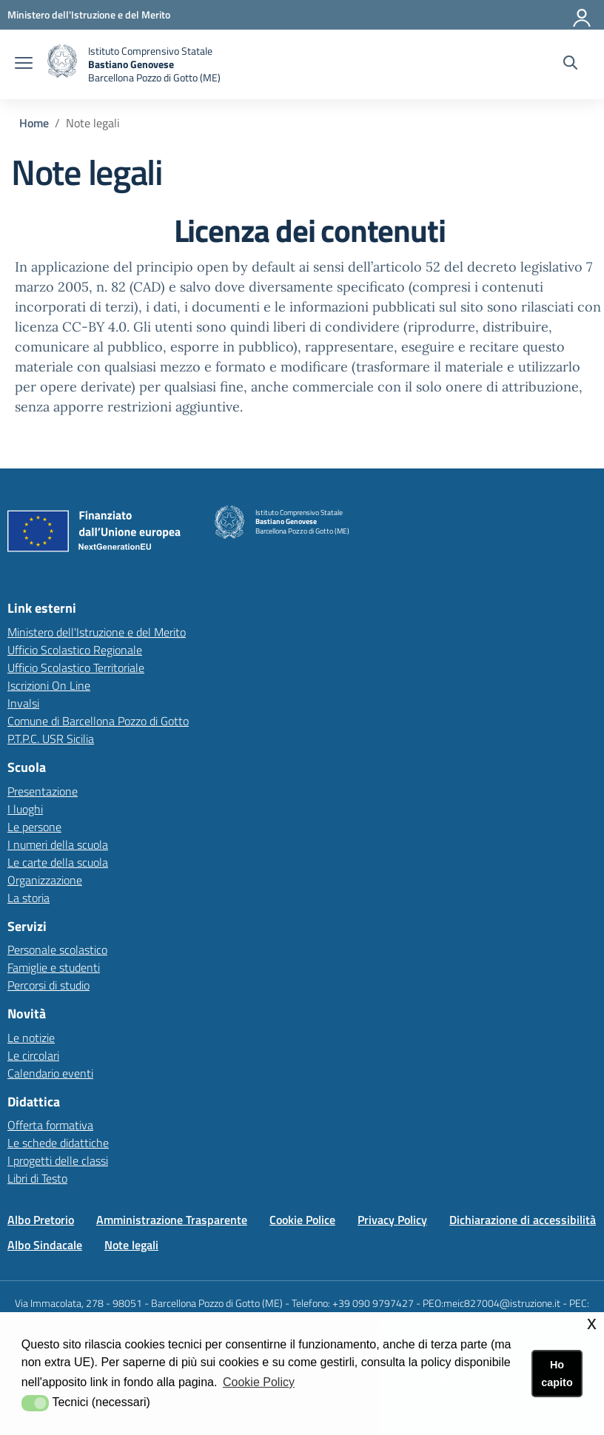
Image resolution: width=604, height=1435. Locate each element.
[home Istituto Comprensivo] (134, 64)
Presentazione (42, 791)
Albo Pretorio (40, 1220)
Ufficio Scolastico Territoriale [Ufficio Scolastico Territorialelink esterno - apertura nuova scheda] (75, 667)
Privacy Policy (392, 1220)
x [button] (592, 1323)
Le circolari (33, 1055)
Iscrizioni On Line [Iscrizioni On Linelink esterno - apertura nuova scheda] (48, 685)
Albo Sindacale (44, 1245)
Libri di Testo (37, 1178)
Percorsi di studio (48, 985)
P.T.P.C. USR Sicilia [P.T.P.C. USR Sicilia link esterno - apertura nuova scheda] (50, 738)
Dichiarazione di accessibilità (522, 1220)
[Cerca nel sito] (570, 64)
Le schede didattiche (58, 1143)
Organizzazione (44, 880)
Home (34, 123)
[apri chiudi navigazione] (24, 64)
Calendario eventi (50, 1073)
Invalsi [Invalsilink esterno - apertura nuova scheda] (23, 703)
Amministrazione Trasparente (171, 1220)
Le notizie (31, 1037)
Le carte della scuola (57, 862)
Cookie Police (302, 1220)
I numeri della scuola (57, 844)
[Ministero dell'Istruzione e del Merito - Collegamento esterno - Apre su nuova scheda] (88, 14)
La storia (28, 898)
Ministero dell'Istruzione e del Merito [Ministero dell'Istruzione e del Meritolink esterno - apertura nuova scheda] (96, 632)
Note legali (131, 1245)
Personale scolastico (57, 949)
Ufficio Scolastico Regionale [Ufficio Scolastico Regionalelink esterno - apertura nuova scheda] (74, 650)
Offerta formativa (50, 1125)
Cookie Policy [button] (259, 1382)
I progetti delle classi (57, 1160)
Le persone (34, 827)
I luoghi (25, 809)
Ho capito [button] (556, 1373)
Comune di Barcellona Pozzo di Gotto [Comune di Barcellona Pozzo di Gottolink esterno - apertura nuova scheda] (98, 721)
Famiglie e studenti (53, 967)
